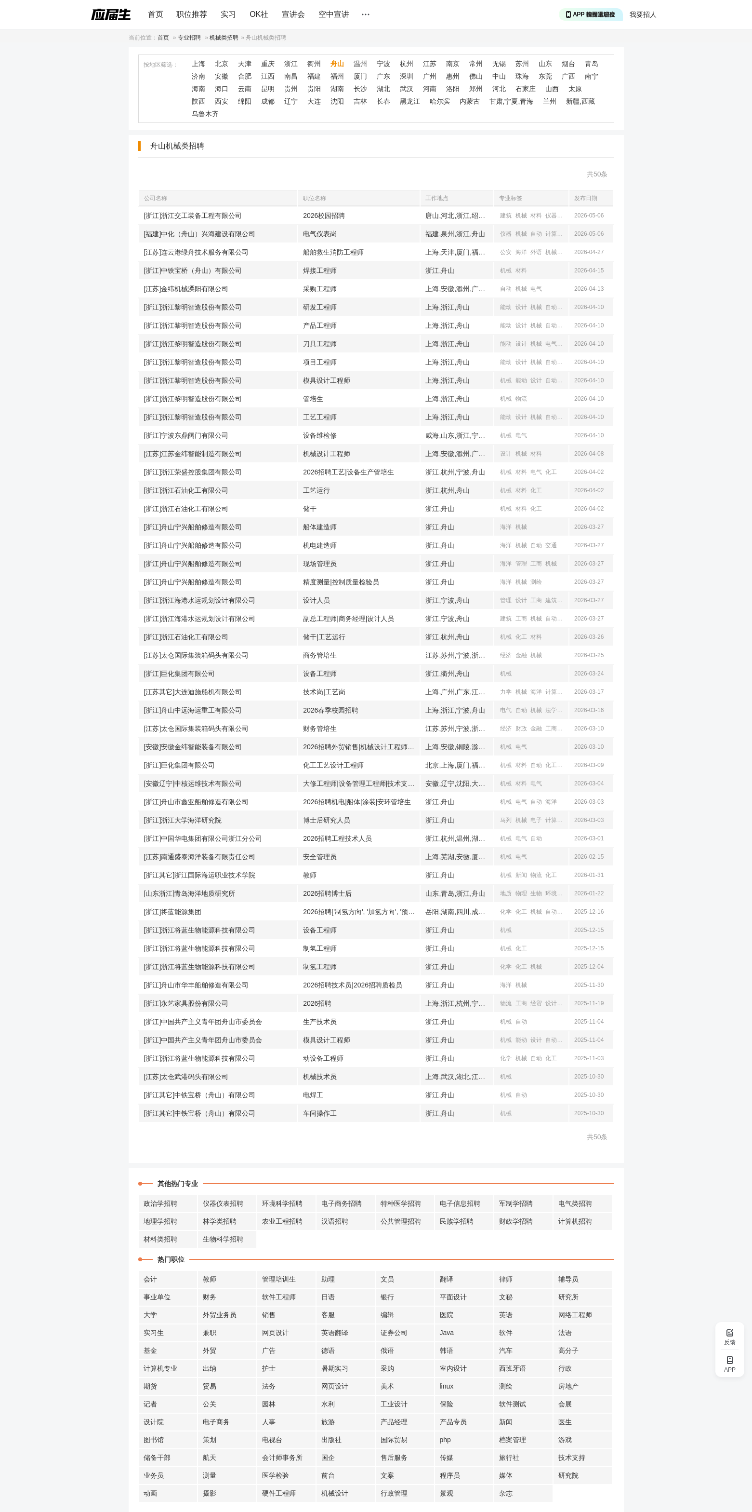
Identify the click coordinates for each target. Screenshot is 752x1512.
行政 (565, 1368)
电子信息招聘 (460, 1203)
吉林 (360, 101)
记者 (150, 1404)
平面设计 (453, 1297)
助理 (328, 1279)
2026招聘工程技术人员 (337, 838)
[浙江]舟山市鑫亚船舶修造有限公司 (196, 802)
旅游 (328, 1422)
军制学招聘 (516, 1203)
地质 (506, 893)
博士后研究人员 (326, 820)
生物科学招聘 (223, 1239)
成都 (268, 101)
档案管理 (512, 1440)
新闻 (521, 875)
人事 (269, 1422)
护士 (269, 1368)
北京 (221, 64)
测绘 (566, 215)
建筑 (506, 215)
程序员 (450, 1475)
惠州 (453, 76)
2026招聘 (317, 1003)
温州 (360, 64)
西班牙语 (512, 1368)
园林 (269, 1404)
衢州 (314, 64)
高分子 (568, 1350)
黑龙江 (410, 101)
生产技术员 (320, 1022)
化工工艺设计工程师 (333, 765)
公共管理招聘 (401, 1221)
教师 (310, 875)
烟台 (568, 64)
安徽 (221, 76)
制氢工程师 (320, 948)
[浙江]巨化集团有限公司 (179, 673)
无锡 (499, 64)
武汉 (406, 89)
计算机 (554, 233)
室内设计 (453, 1368)
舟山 (337, 64)
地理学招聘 (160, 1221)
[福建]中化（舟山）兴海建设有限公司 (200, 234)
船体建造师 (320, 527)
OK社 (259, 14)
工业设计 (394, 1404)
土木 (566, 618)
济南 (198, 76)
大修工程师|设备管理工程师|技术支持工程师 (361, 783)
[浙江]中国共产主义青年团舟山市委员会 (203, 1022)
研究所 (568, 1297)
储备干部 (157, 1457)
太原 (575, 89)
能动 (506, 307)
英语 (506, 1315)
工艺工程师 (320, 417)
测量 (209, 1475)
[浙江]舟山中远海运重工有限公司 (193, 710)
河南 (429, 89)
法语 (565, 1332)
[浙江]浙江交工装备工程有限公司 (193, 215)
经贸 (536, 1003)
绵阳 (244, 101)
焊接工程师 (320, 270)
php (445, 1440)
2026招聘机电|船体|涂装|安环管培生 (357, 802)
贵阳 (314, 89)
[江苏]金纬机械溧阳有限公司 (186, 289)
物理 (521, 893)
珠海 (522, 76)
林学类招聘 (220, 1221)
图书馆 (154, 1440)
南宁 (591, 76)
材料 (536, 215)
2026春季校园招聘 (330, 710)
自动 (536, 233)
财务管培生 (320, 728)
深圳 (406, 76)
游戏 (565, 1440)
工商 (536, 563)
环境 (551, 893)
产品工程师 (320, 325)
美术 (387, 1386)
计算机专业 (160, 1368)
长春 (383, 101)
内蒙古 (470, 101)
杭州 (406, 64)
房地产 (568, 1386)
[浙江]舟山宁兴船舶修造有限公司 (193, 527)
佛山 (476, 76)
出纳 (209, 1368)
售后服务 (394, 1457)
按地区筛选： (161, 64)
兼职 (209, 1332)
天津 (244, 64)
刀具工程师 (320, 344)
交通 (566, 252)
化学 (506, 911)
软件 (506, 1332)
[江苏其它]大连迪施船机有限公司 (193, 692)
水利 (566, 600)
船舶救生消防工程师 (333, 252)
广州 (429, 76)
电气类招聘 (575, 1203)
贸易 (209, 1386)
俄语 (387, 1350)
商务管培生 (320, 655)
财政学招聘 (516, 1221)
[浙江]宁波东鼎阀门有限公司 (186, 435)
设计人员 (316, 600)
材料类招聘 (160, 1239)
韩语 (446, 1350)
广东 (383, 76)
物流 (521, 398)
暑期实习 (334, 1368)
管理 (521, 563)
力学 (506, 691)
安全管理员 (320, 857)
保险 (446, 1404)
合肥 (244, 76)
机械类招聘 (224, 37)
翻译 (446, 1279)
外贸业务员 (220, 1315)
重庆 (268, 64)
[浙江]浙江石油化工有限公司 (186, 490)
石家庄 (525, 89)
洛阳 (453, 89)
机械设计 (334, 1493)
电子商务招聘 (341, 1203)
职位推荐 (191, 14)
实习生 (154, 1332)
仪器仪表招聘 (223, 1203)
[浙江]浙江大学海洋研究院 (183, 820)
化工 (551, 472)
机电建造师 (320, 545)
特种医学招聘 (401, 1203)
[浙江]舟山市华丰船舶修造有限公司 (196, 985)
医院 (446, 1315)
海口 (221, 89)
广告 (269, 1350)
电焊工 (313, 1095)
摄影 (209, 1493)
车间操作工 (320, 1113)
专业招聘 (189, 37)
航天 (209, 1457)
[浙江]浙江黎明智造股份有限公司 (193, 307)
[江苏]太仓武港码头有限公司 (186, 1076)
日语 (328, 1297)
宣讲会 (293, 14)
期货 (150, 1386)
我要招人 (643, 14)
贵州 (291, 89)
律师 (506, 1279)
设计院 (154, 1422)
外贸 (209, 1350)
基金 (150, 1350)
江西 (268, 76)
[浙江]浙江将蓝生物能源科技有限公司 (200, 930)
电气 (536, 288)
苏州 (522, 64)
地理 (566, 893)
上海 (198, 64)
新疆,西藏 (580, 101)
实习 (228, 14)
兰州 (549, 101)
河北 (499, 89)
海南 (198, 89)
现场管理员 (320, 563)
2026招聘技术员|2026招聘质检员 (352, 985)
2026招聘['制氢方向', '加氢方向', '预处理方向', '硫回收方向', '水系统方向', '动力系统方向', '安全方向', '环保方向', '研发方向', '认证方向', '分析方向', (361, 912)
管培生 (313, 399)
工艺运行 (316, 490)
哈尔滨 (440, 101)
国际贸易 (394, 1440)
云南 (244, 89)
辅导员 (568, 1279)
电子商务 (216, 1422)
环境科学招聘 (282, 1203)
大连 (314, 101)
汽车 (506, 1350)
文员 (387, 1279)
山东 (545, 64)
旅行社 (509, 1457)
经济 (506, 655)
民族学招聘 (457, 1221)
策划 (209, 1440)
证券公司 (394, 1332)
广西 (568, 76)
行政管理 (394, 1493)
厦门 (360, 76)
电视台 (272, 1440)
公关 (209, 1404)
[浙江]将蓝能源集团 (173, 912)
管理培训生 (279, 1279)
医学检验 (275, 1475)
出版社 (331, 1440)
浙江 (291, 64)
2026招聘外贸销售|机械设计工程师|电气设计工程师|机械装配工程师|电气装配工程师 (361, 747)
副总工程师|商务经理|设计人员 (348, 618)
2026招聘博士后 (327, 893)
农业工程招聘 (282, 1221)
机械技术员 (320, 1076)
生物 (536, 893)
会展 (565, 1404)
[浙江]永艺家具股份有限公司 (186, 1003)
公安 (506, 252)
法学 (551, 710)
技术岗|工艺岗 (324, 692)
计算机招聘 (575, 1221)
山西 (552, 89)
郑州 (476, 89)
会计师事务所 (282, 1457)
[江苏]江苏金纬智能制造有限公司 (193, 454)
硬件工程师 (279, 1493)
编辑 (387, 1315)
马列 (506, 820)
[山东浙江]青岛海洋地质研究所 (190, 893)
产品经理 (394, 1422)
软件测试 (512, 1404)
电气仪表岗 (320, 234)
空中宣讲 (333, 14)
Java (447, 1332)
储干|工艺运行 (324, 637)
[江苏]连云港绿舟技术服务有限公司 (196, 252)
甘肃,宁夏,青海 (511, 101)
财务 (209, 1297)
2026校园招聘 (324, 215)
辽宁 (291, 101)
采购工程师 (320, 289)
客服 (328, 1315)
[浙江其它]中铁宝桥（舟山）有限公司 (200, 1095)
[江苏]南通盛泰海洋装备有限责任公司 (200, 857)
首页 (155, 14)
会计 (150, 1279)
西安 (221, 101)
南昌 (291, 76)
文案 (387, 1475)
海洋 (521, 252)
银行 (387, 1297)
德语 (328, 1350)
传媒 (446, 1457)
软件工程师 (279, 1297)
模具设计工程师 (326, 380)
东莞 (545, 76)
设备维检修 (320, 435)
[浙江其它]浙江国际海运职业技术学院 (200, 875)
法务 (269, 1386)
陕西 (198, 101)
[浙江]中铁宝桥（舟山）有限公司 (193, 270)
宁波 (383, 64)
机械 (521, 215)
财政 (521, 728)
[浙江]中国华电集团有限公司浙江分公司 (203, 838)
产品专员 (453, 1422)
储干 (310, 509)
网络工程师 (575, 1315)
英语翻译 (334, 1332)
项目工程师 (320, 362)
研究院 (568, 1475)
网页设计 (275, 1332)
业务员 (154, 1475)
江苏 (429, 64)
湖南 (337, 89)
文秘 (506, 1297)
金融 (521, 655)
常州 (476, 64)
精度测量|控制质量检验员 (341, 582)
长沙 (360, 89)
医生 (565, 1422)
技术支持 (571, 1457)
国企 (328, 1457)
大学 (150, 1315)
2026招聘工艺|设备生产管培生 (348, 472)
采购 (387, 1368)
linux (447, 1386)
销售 (269, 1315)
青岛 (591, 64)
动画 (150, 1493)
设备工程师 (320, 673)
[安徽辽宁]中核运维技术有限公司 (193, 783)
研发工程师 (320, 307)
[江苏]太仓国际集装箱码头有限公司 (196, 655)
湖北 (383, 89)
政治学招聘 (160, 1203)
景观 (446, 1493)
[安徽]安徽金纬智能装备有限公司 (193, 747)
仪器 (551, 215)
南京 (453, 64)
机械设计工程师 (326, 454)
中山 (499, 76)
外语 (536, 252)
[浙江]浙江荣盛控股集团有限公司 (193, 472)
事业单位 (157, 1297)
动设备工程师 (323, 1058)
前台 (328, 1475)
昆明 (268, 89)
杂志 (506, 1493)
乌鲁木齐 (205, 114)
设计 (521, 307)
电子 (536, 820)
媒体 (506, 1475)
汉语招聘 (334, 1221)
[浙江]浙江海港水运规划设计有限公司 (200, 600)
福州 (337, 76)
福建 (314, 76)
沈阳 (337, 101)
